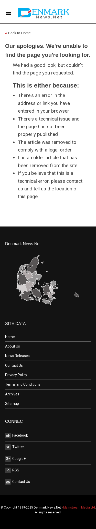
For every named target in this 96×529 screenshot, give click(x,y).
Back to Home (18, 33)
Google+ (15, 459)
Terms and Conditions (22, 384)
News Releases (17, 356)
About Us (12, 346)
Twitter (14, 447)
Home (10, 337)
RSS (12, 470)
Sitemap (12, 404)
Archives (12, 394)
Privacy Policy (16, 375)
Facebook (16, 435)
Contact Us (14, 365)
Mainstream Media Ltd (79, 507)
